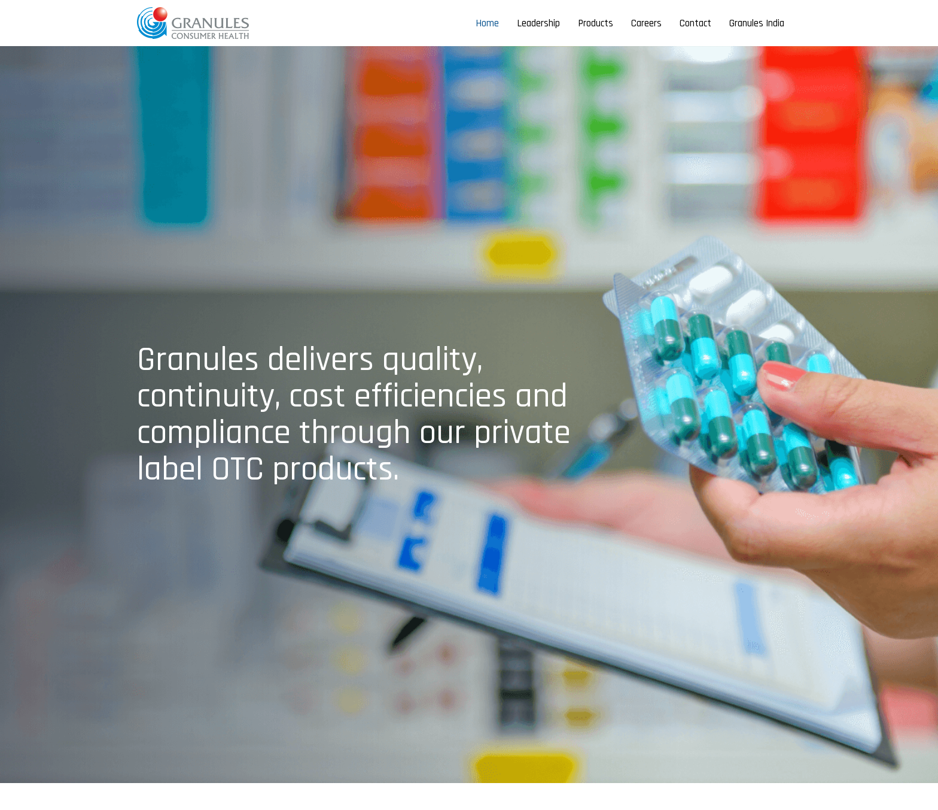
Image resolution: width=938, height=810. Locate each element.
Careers (646, 23)
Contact (695, 23)
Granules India (756, 23)
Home (487, 23)
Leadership (538, 23)
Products (595, 23)
